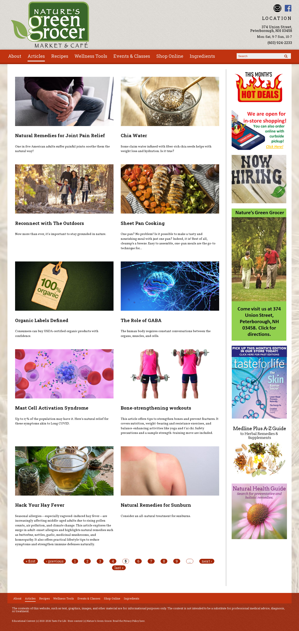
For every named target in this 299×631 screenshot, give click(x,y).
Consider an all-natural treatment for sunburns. (156, 516)
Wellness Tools (90, 56)
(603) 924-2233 (280, 42)
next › (207, 561)
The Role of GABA (141, 320)
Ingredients (202, 56)
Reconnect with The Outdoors (49, 223)
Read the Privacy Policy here (129, 620)
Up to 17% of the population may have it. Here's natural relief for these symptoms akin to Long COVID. (61, 421)
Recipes (59, 56)
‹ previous (54, 561)
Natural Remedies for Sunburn (156, 505)
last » (118, 568)
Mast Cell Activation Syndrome (51, 408)
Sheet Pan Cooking (143, 223)
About (14, 56)
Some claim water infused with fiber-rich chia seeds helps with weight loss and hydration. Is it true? (166, 149)
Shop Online (169, 56)
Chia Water (134, 135)
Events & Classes (132, 56)
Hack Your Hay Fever (39, 505)
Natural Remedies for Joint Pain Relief (60, 135)
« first (30, 561)
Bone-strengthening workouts (156, 408)
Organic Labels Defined (41, 320)
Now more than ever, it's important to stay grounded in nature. (60, 234)
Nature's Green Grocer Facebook (288, 8)
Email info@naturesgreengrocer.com (277, 8)
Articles (36, 56)
